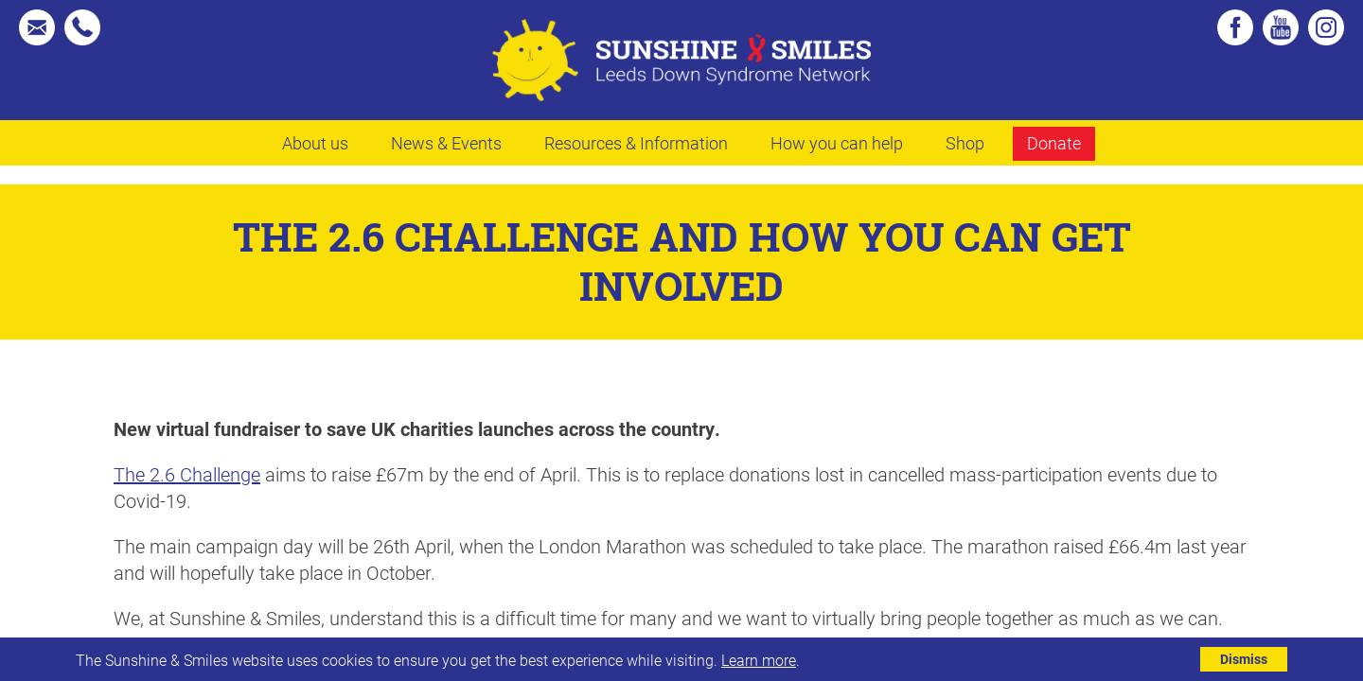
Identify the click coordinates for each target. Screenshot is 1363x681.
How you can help (836, 142)
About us (315, 142)
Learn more (758, 660)
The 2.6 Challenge (187, 474)
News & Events (446, 142)
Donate (1054, 142)
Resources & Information (636, 142)
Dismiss (1243, 659)
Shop (965, 142)
